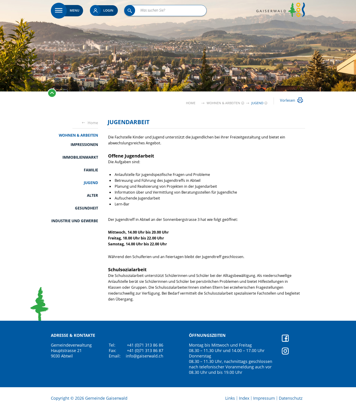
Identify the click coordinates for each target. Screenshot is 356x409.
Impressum (264, 398)
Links (230, 398)
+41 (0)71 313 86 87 (145, 350)
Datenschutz (290, 398)
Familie (91, 170)
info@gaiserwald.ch (144, 356)
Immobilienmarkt (80, 157)
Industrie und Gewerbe (74, 220)
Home (190, 103)
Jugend (91, 182)
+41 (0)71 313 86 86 (145, 345)
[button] (223, 103)
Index (244, 398)
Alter (92, 195)
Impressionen (84, 144)
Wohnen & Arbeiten (78, 135)
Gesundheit (86, 208)
